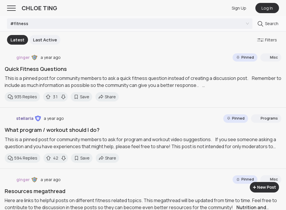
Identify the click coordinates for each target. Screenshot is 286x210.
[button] (34, 57)
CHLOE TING (39, 8)
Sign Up (239, 8)
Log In (267, 8)
